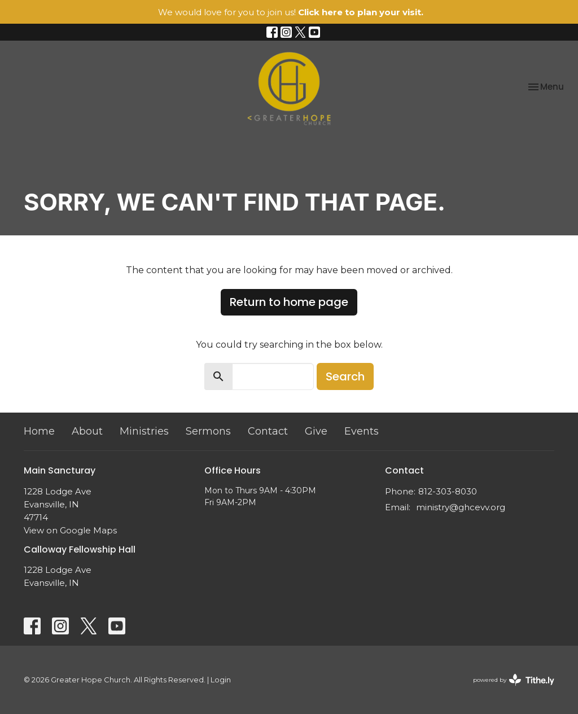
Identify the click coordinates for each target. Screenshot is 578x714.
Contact (268, 431)
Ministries (144, 431)
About (87, 431)
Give (316, 431)
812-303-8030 (447, 491)
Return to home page (289, 302)
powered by (513, 680)
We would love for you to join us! (290, 12)
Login (221, 680)
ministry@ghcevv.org (460, 507)
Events (361, 431)
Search (345, 376)
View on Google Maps (70, 530)
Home (39, 431)
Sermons (208, 431)
